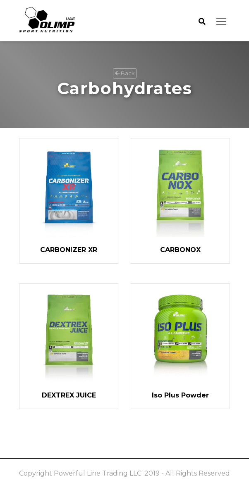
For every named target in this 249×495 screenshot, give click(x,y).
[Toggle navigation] (221, 21)
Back (124, 73)
